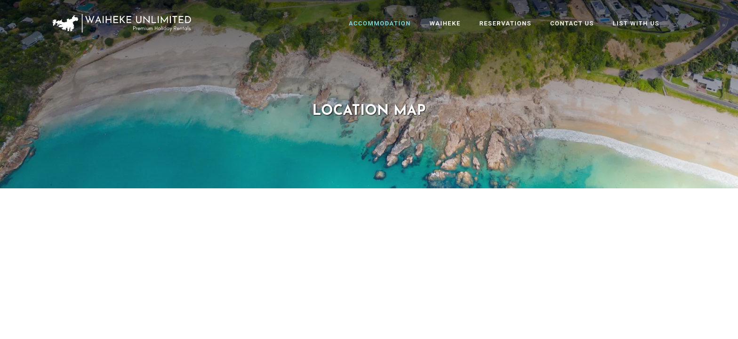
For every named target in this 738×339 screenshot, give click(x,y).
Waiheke (445, 23)
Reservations (506, 23)
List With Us (636, 23)
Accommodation (380, 23)
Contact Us (572, 23)
